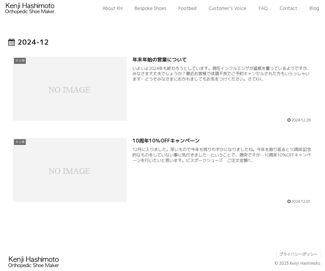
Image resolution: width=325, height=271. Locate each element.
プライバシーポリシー (298, 254)
